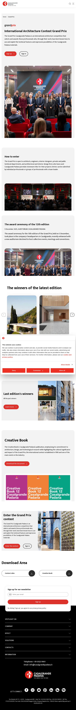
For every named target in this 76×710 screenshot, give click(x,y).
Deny (14, 370)
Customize (38, 370)
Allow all (62, 370)
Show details (65, 364)
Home (4, 17)
